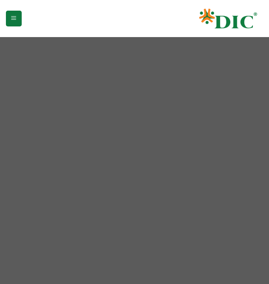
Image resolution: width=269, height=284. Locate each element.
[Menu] (14, 18)
